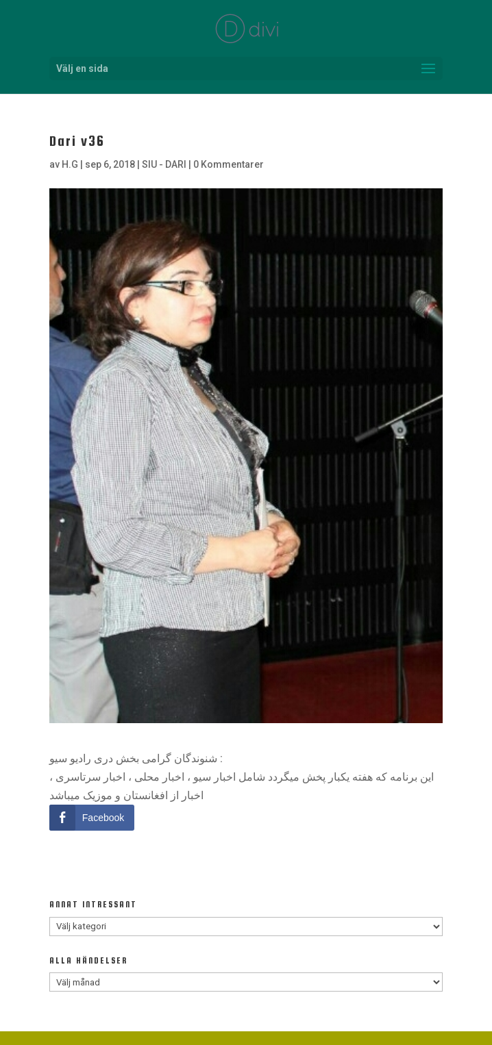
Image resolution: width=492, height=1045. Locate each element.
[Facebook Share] (91, 818)
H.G (70, 164)
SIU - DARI (164, 164)
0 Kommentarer (228, 164)
